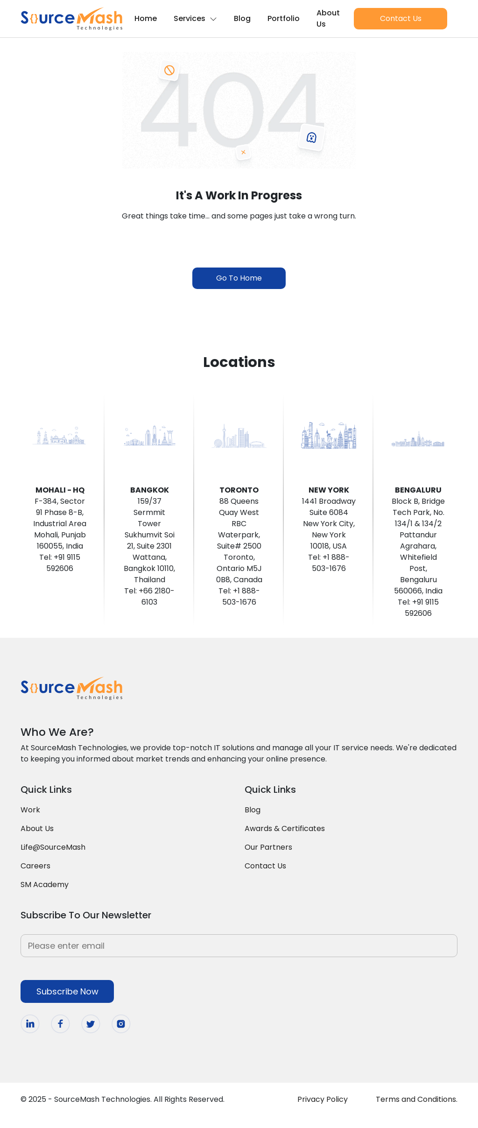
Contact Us (401, 18)
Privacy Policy (322, 1099)
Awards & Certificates (285, 828)
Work (30, 809)
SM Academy (45, 884)
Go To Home (239, 278)
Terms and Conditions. (416, 1099)
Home (145, 18)
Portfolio (283, 18)
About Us (328, 18)
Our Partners (268, 847)
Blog (242, 18)
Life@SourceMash (53, 847)
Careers (35, 865)
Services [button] (195, 18)
